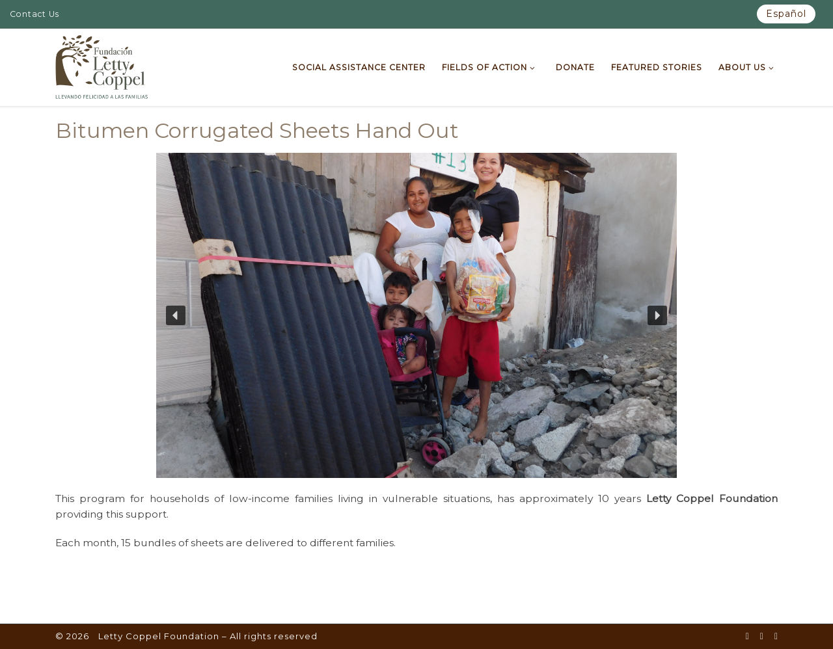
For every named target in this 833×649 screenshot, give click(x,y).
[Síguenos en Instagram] (776, 636)
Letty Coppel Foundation (158, 636)
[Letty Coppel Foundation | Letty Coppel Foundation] (101, 65)
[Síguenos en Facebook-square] (747, 636)
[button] (175, 315)
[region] (416, 315)
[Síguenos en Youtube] (761, 636)
